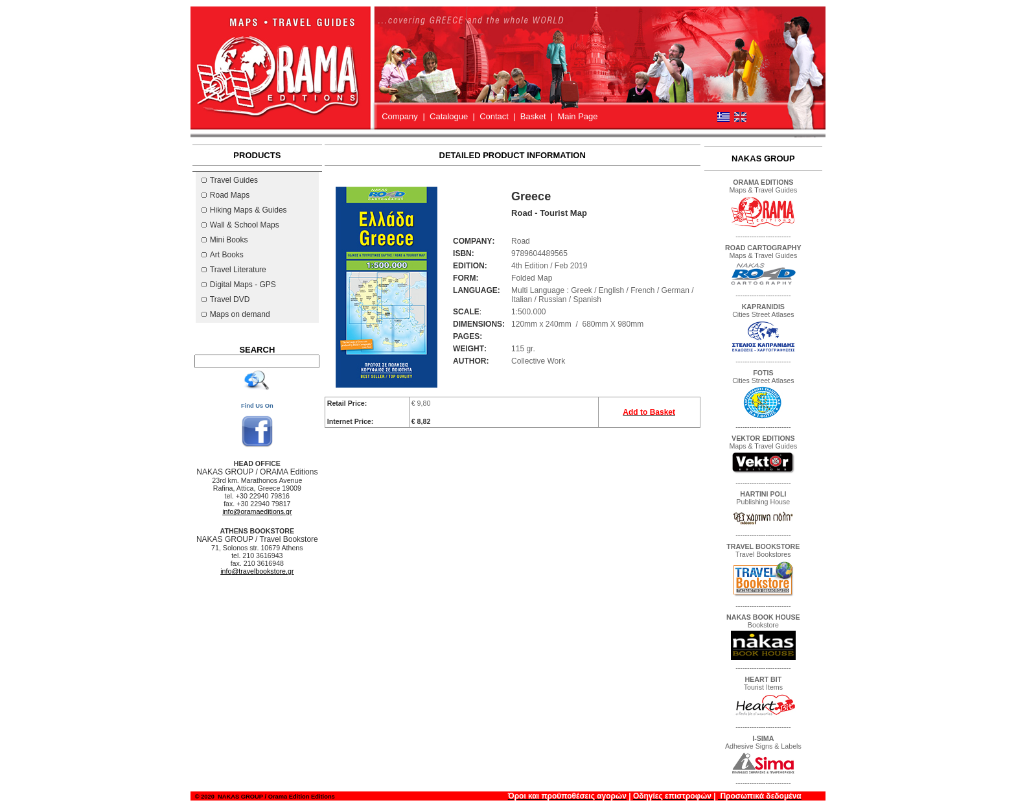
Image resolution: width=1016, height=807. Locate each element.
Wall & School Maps (240, 224)
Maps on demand (236, 314)
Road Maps (225, 195)
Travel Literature (234, 269)
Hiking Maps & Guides (244, 210)
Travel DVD (226, 299)
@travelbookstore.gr (257, 571)
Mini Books (225, 239)
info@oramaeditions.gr (257, 511)
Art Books (223, 254)
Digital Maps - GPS (239, 284)
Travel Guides (230, 180)
